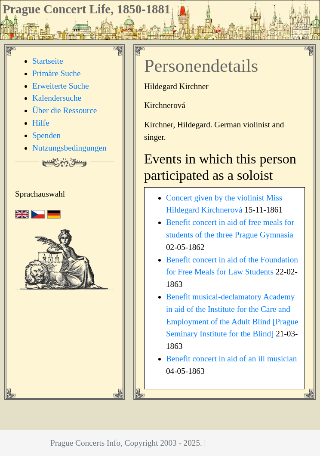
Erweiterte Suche (60, 85)
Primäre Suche (56, 73)
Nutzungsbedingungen (69, 147)
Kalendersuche (56, 97)
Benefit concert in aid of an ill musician (231, 358)
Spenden (46, 135)
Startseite (47, 60)
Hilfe (40, 122)
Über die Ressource (64, 110)
